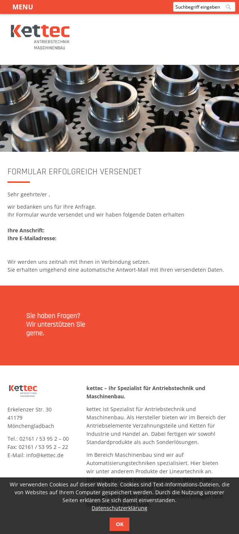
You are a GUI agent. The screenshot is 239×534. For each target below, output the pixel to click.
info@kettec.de (45, 455)
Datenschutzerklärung (119, 508)
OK (119, 524)
